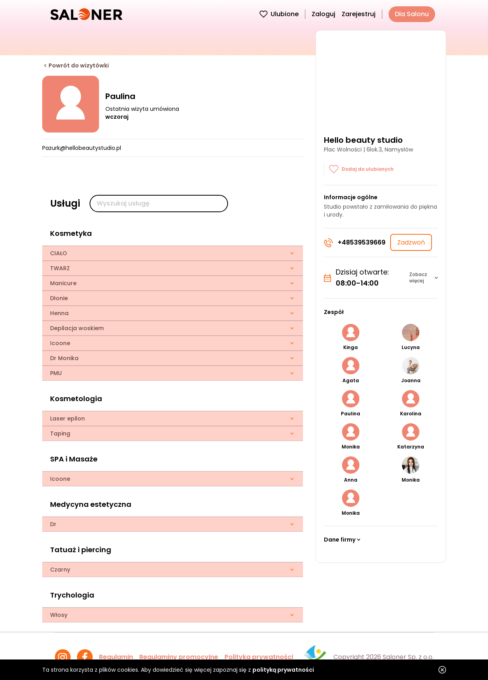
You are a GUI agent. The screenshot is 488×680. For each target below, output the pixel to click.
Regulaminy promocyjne (178, 656)
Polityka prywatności (258, 656)
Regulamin (116, 656)
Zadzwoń (411, 242)
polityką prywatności (283, 670)
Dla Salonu (412, 14)
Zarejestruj (359, 14)
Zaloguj (323, 14)
